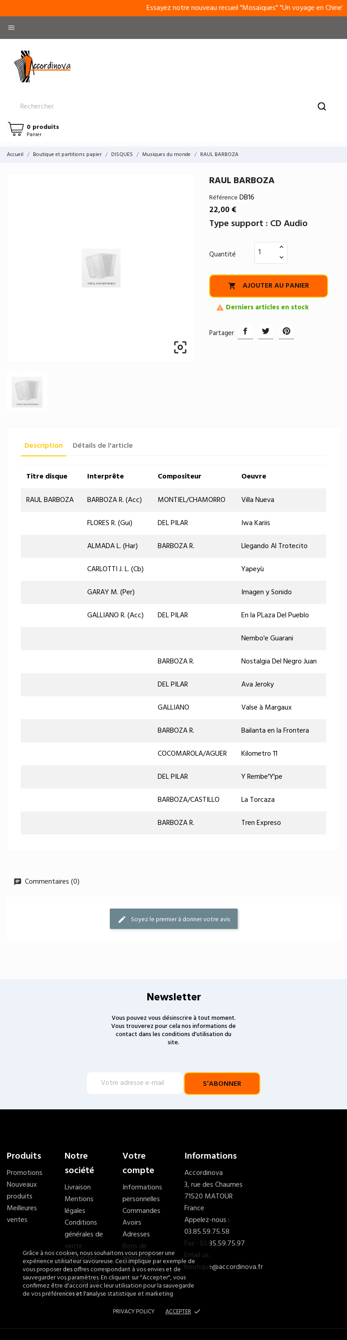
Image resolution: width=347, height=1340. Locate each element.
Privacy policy (134, 1311)
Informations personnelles (142, 1193)
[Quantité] (266, 252)
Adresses (136, 1235)
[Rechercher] (173, 107)
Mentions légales (79, 1205)
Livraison (78, 1187)
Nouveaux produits (22, 1191)
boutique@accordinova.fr (223, 1267)
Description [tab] (43, 446)
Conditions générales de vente (84, 1234)
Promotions (24, 1173)
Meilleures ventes (22, 1214)
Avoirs (131, 1223)
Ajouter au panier (268, 286)
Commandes (141, 1211)
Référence (223, 198)
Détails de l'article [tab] (103, 446)
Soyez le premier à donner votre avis (173, 919)
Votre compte (138, 1163)
